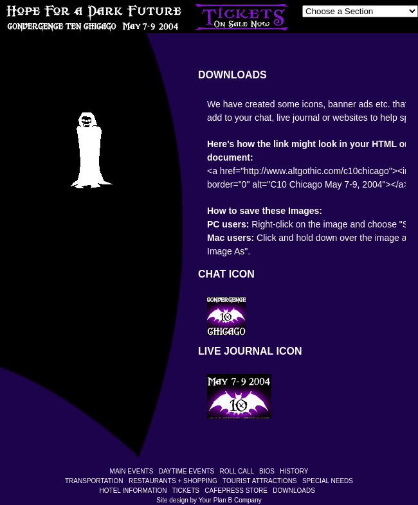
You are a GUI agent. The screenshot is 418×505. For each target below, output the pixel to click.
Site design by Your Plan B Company (208, 500)
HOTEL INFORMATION (133, 490)
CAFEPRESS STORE (236, 490)
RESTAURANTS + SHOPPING (173, 480)
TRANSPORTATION (94, 480)
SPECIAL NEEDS (327, 480)
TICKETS (185, 490)
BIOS (267, 471)
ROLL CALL (237, 471)
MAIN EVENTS (132, 471)
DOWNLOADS (294, 490)
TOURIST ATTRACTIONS (260, 480)
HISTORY (294, 471)
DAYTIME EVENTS (187, 471)
